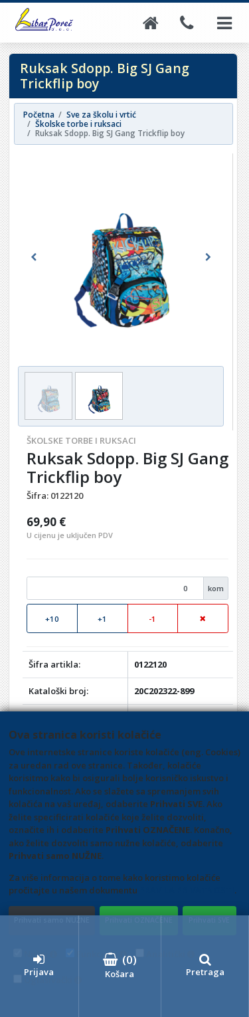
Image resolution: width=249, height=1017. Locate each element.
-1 (152, 619)
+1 (102, 619)
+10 (52, 619)
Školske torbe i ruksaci (81, 440)
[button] (33, 257)
